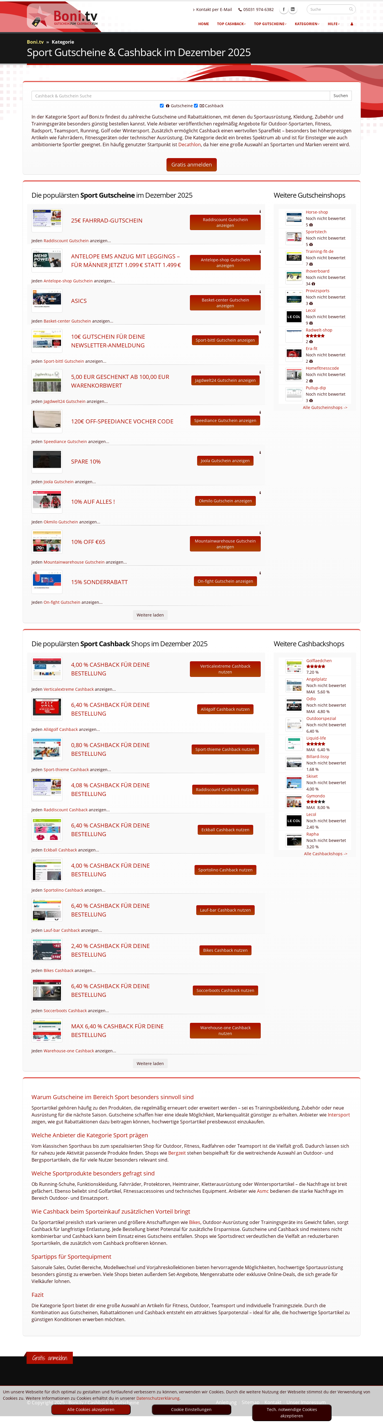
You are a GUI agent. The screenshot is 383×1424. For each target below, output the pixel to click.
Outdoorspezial (321, 718)
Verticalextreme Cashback (69, 689)
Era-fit (311, 348)
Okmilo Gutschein (61, 522)
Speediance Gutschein (65, 441)
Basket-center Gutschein (67, 321)
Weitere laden (150, 615)
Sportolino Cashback (63, 890)
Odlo (311, 698)
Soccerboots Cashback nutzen (225, 990)
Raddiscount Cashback (66, 809)
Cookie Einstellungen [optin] (191, 1409)
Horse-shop (317, 212)
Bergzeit (177, 1153)
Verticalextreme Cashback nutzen (225, 669)
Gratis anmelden (191, 164)
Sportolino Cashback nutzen (225, 870)
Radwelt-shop (319, 330)
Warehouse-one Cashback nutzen (225, 1030)
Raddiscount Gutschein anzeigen (225, 222)
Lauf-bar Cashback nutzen (225, 910)
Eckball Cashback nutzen (225, 829)
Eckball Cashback (60, 850)
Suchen (341, 95)
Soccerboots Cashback (65, 1010)
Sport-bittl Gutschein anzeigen (225, 340)
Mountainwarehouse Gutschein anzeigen (225, 543)
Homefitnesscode (322, 368)
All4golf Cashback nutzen (225, 709)
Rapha (312, 834)
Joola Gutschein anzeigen (225, 460)
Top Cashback (231, 23)
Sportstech (316, 231)
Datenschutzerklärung (158, 1398)
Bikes (194, 1222)
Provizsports (318, 290)
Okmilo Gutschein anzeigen (225, 500)
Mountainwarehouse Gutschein (74, 562)
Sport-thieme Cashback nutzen (225, 749)
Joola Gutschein (59, 481)
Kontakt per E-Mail (218, 9)
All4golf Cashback (61, 729)
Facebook (289, 9)
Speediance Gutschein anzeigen (225, 420)
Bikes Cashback (58, 970)
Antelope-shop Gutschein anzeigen (225, 262)
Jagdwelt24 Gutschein (65, 401)
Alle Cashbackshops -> (325, 853)
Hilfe (334, 23)
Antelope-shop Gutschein (68, 281)
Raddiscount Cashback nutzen (225, 789)
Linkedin (298, 9)
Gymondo (315, 796)
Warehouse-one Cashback (69, 1050)
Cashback (208, 105)
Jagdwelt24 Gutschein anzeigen (225, 380)
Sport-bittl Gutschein (64, 361)
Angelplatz (316, 679)
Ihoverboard (318, 271)
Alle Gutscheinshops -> (325, 407)
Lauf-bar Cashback (62, 930)
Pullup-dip (316, 387)
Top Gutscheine (270, 23)
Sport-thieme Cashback (66, 769)
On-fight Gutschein (62, 602)
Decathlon (189, 144)
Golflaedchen (319, 660)
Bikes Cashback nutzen (225, 950)
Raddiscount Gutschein (66, 240)
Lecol (311, 310)
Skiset (312, 776)
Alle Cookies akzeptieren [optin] (90, 1409)
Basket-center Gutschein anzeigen (225, 302)
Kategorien (307, 23)
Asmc (263, 1191)
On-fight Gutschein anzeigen (225, 581)
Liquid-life (316, 738)
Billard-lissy (317, 756)
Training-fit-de (320, 251)
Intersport (339, 1115)
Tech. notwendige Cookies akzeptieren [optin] (292, 1413)
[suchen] (351, 9)
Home (203, 23)
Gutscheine (176, 105)
